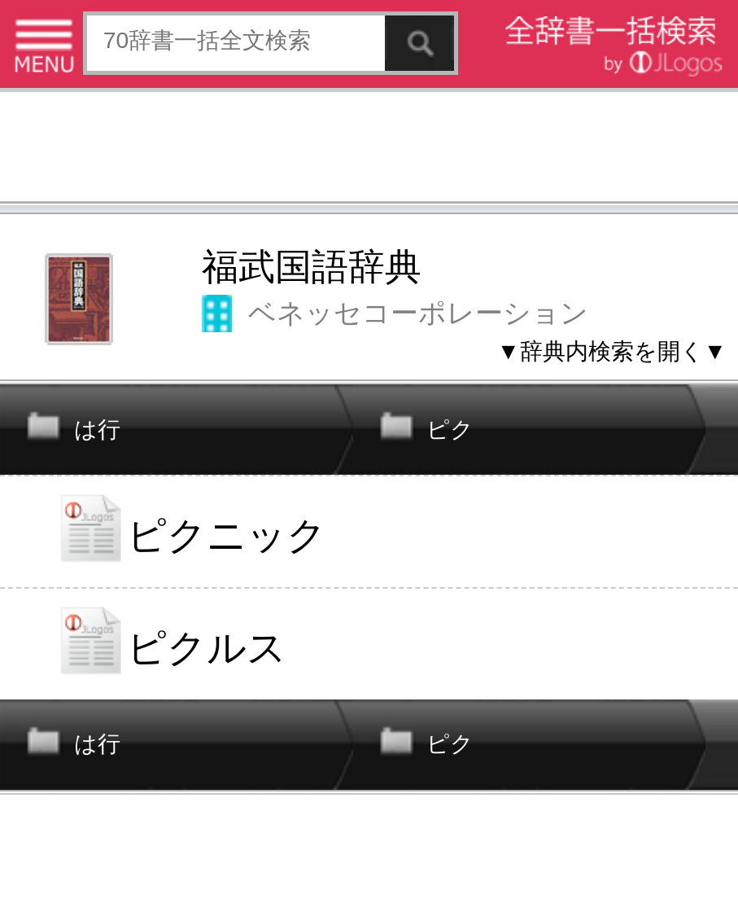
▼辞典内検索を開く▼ (612, 351)
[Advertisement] (369, 150)
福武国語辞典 (311, 267)
